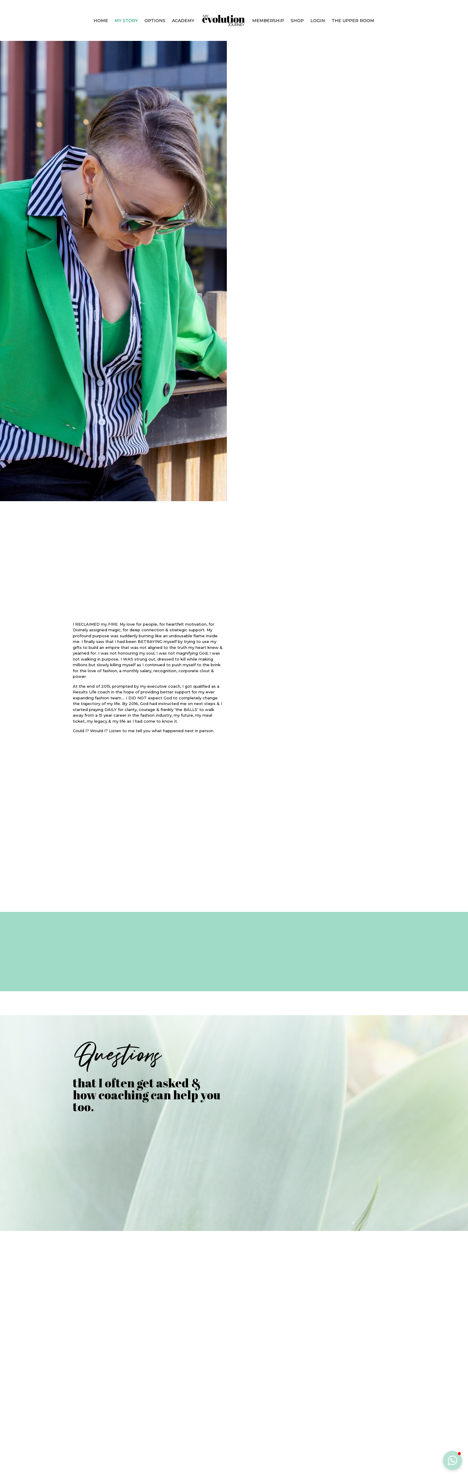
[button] (452, 1460)
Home (101, 20)
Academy (183, 20)
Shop (297, 20)
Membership (268, 20)
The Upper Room (353, 20)
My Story (126, 20)
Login (317, 20)
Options (154, 20)
